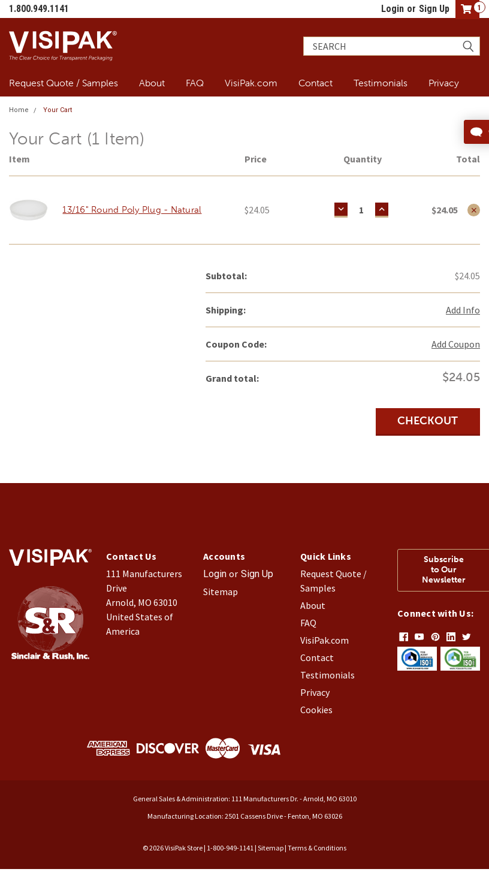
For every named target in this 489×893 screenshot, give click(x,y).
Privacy (443, 83)
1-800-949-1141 (230, 847)
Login (392, 8)
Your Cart (57, 110)
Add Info (463, 310)
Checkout (427, 420)
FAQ (195, 83)
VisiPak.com (251, 83)
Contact (315, 83)
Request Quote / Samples (63, 83)
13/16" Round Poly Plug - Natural (131, 209)
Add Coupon (455, 344)
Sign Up (434, 8)
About (152, 83)
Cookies (316, 710)
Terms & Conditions (317, 847)
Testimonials (381, 83)
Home (19, 110)
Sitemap (220, 592)
